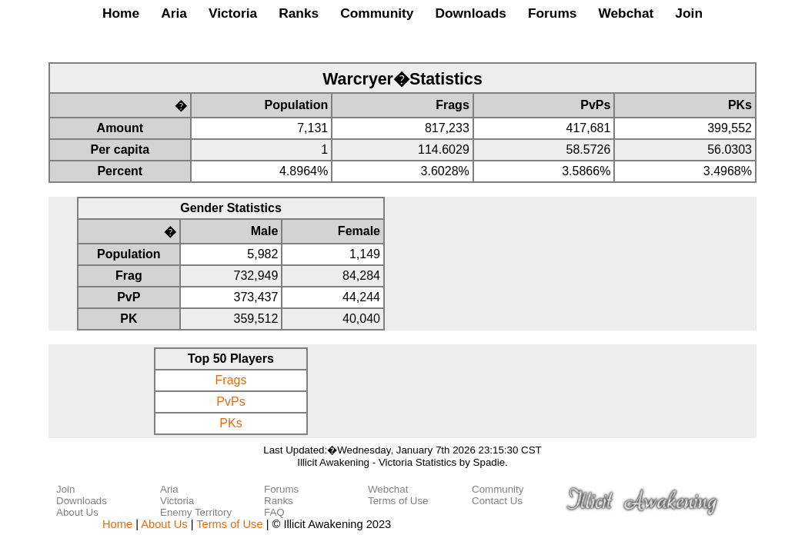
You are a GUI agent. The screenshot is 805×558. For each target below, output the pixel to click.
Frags (231, 380)
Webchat (625, 13)
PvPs (230, 401)
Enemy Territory (196, 512)
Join (689, 13)
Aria (174, 13)
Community (376, 13)
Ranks (299, 13)
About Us (77, 512)
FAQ (274, 512)
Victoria (233, 13)
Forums (552, 13)
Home (120, 13)
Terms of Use (398, 501)
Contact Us (497, 501)
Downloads (470, 13)
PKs (230, 423)
